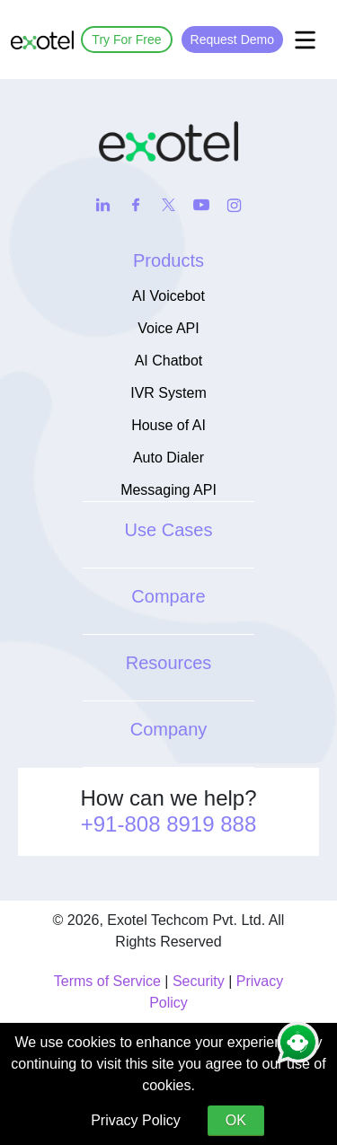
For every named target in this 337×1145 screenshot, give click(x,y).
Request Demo (232, 39)
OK (236, 1120)
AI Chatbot (169, 360)
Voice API (168, 328)
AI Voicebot (168, 296)
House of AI (168, 425)
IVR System (168, 393)
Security (199, 981)
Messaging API (168, 490)
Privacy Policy (136, 1120)
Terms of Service (107, 981)
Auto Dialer (168, 457)
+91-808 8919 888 (169, 824)
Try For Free (126, 39)
